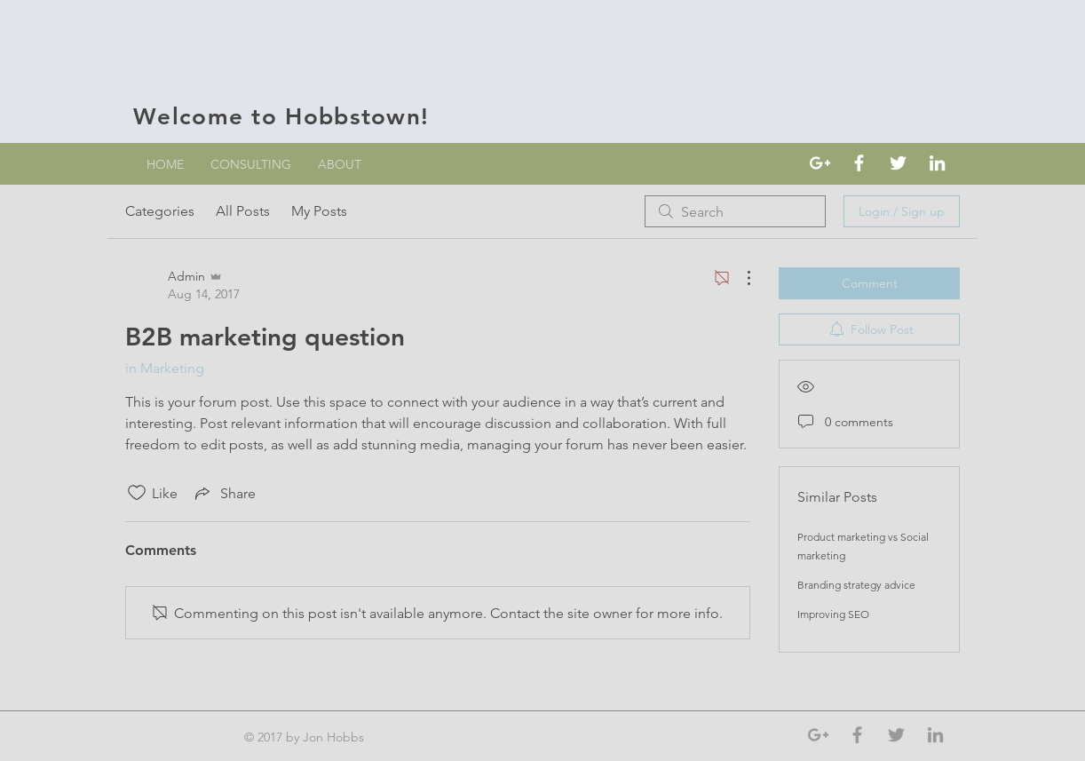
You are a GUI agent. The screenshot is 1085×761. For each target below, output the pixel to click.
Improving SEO (833, 614)
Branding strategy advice (856, 584)
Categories (159, 210)
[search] (735, 211)
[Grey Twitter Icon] (896, 735)
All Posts (243, 210)
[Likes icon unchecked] (136, 492)
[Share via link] (224, 492)
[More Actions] (739, 278)
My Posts (319, 210)
